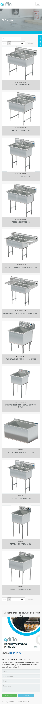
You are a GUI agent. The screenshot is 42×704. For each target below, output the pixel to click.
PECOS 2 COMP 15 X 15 (21, 176)
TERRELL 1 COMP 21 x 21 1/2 (20, 544)
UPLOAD (9, 695)
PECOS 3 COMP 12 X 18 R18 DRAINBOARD (21, 268)
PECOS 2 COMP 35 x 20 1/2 (21, 498)
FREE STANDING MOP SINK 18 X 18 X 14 (21, 359)
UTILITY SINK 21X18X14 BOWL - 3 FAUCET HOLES (20, 406)
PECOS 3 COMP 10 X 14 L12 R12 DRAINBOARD (20, 313)
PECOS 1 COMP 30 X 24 (21, 131)
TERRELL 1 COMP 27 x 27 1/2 (20, 590)
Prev (4, 43)
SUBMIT (26, 695)
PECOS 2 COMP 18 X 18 (21, 222)
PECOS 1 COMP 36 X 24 (21, 85)
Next (21, 43)
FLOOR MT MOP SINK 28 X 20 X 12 (21, 453)
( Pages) (30, 43)
